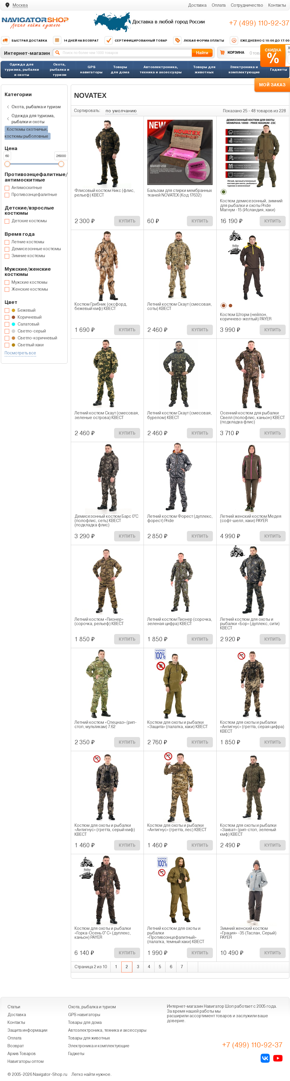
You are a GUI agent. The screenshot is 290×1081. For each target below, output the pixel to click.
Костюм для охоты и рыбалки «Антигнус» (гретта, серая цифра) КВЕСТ (252, 727)
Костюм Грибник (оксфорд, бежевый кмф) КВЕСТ (101, 306)
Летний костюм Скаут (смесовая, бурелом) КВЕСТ (179, 415)
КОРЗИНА (236, 52)
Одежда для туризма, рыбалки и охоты (21, 69)
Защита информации (27, 1030)
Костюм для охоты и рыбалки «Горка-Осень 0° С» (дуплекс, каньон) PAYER (103, 933)
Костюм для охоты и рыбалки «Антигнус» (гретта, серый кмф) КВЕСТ (105, 830)
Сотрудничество (247, 5)
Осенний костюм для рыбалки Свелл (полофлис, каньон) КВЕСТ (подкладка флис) (252, 417)
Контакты (277, 5)
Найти (202, 52)
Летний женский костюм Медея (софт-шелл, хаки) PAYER (250, 518)
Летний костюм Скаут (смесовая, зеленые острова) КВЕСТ (107, 415)
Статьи (14, 1007)
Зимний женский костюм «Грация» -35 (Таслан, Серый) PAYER (248, 933)
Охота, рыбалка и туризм (59, 69)
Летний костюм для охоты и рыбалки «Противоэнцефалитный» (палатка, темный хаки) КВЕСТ (175, 935)
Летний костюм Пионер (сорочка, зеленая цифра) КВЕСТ (179, 621)
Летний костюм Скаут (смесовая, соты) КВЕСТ (179, 306)
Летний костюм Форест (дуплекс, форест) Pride (180, 518)
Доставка (197, 5)
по (121, 111)
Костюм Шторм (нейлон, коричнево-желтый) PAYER (246, 317)
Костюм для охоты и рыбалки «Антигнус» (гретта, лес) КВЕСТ (177, 827)
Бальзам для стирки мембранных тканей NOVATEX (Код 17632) (179, 192)
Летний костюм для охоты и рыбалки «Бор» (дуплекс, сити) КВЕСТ (250, 624)
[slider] (7, 164)
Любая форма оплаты (198, 40)
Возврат (16, 1045)
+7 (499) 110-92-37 (259, 23)
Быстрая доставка (24, 40)
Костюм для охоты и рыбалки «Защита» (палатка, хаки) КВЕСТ (177, 724)
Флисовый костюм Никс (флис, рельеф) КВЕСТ (105, 192)
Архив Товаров (22, 1053)
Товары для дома (120, 69)
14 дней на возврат (76, 40)
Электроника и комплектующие (244, 69)
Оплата (219, 5)
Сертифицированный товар (135, 40)
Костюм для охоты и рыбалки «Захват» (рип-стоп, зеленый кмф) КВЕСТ (248, 830)
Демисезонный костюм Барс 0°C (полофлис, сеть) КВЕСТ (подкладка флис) (106, 521)
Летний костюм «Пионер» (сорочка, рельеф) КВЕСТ (99, 621)
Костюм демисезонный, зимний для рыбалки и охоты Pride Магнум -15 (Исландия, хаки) (251, 205)
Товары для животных (204, 69)
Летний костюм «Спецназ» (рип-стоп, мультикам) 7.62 (106, 724)
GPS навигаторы (91, 69)
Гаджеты (278, 69)
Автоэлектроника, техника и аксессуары (161, 69)
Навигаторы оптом (26, 1061)
